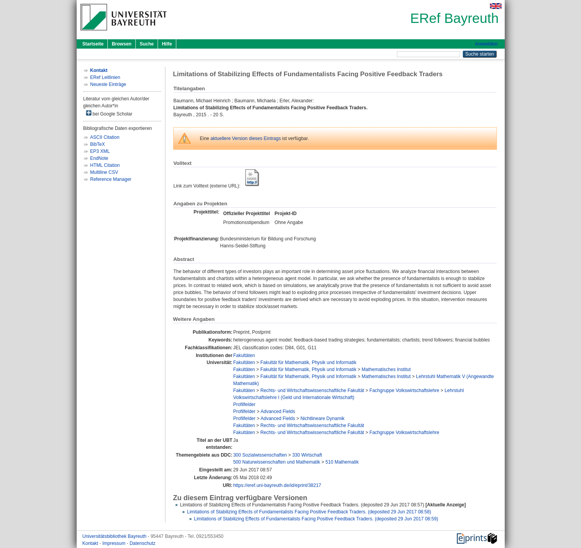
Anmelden (486, 44)
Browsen (122, 44)
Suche (147, 44)
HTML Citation (105, 165)
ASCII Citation (104, 137)
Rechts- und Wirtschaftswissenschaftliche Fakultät (312, 390)
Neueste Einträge (108, 84)
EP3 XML (100, 151)
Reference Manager (111, 179)
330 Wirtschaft (307, 455)
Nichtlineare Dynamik (322, 418)
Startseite (93, 44)
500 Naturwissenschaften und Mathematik (276, 462)
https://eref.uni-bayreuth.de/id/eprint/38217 (277, 485)
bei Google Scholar (109, 113)
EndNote (99, 158)
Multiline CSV (104, 172)
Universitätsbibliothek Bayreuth (115, 536)
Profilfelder (244, 404)
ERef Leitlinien (105, 77)
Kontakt (91, 543)
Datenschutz (143, 543)
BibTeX (97, 144)
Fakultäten (244, 355)
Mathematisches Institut (386, 369)
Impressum (114, 543)
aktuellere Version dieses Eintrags (246, 138)
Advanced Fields (278, 411)
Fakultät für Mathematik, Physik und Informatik (308, 362)
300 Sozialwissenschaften (260, 455)
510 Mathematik (341, 462)
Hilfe (167, 44)
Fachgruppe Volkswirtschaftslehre (404, 390)
